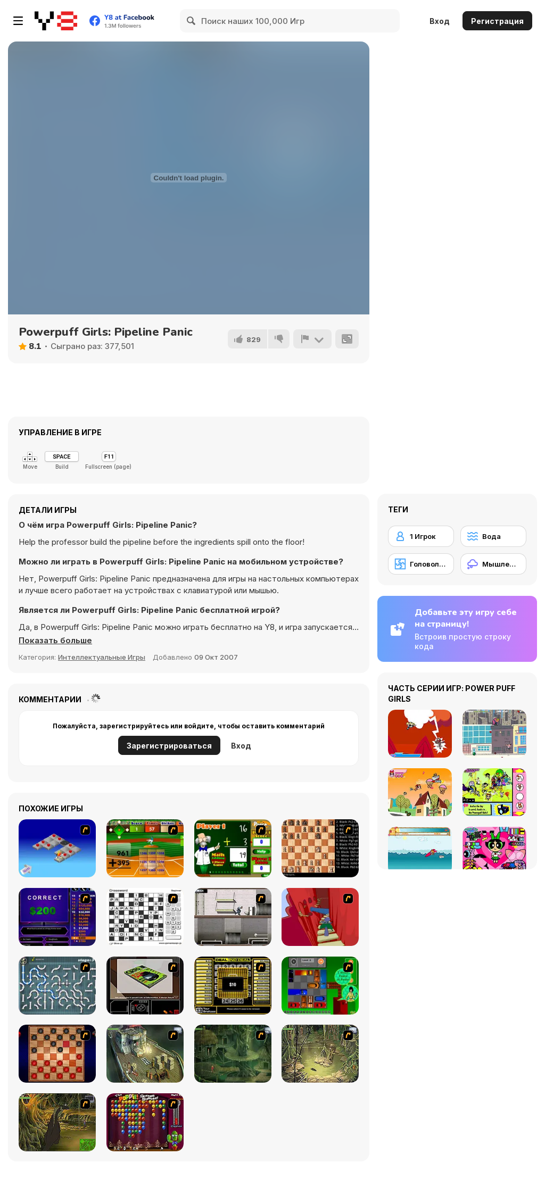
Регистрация (497, 21)
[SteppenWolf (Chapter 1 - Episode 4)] (57, 1122)
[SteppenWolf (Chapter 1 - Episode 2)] (232, 1054)
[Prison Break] (232, 917)
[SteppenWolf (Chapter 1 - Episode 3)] (320, 1054)
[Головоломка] (421, 564)
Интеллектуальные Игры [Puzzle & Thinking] (101, 657)
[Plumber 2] (57, 986)
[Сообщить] (312, 338)
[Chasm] (320, 917)
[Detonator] (57, 848)
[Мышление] (493, 564)
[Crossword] (145, 917)
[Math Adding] (232, 848)
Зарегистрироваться (169, 745)
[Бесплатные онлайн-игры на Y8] (56, 20)
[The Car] (145, 986)
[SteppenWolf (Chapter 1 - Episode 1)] (145, 1054)
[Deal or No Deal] (232, 986)
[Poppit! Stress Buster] (145, 1122)
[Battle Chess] (320, 848)
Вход (440, 21)
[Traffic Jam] (320, 986)
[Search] (191, 20)
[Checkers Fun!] (57, 1054)
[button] (55, 640)
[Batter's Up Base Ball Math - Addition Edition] (145, 848)
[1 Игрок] (421, 536)
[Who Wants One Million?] (57, 917)
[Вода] (493, 536)
